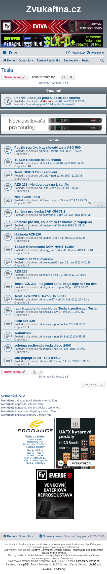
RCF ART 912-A (35, 453)
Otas (45, 187)
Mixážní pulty (35, 439)
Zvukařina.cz (53, 9)
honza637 (49, 299)
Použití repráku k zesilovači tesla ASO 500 (47, 147)
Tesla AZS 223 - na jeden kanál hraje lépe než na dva (55, 284)
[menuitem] (13, 53)
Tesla (7, 70)
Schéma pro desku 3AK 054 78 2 (39, 211)
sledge (47, 225)
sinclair (47, 311)
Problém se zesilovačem (33, 259)
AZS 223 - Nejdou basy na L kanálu (41, 184)
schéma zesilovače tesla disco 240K (42, 345)
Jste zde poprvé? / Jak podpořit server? (50, 104)
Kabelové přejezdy (35, 447)
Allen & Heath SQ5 (35, 463)
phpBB (24, 564)
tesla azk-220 (24, 321)
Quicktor (48, 163)
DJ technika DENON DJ (35, 444)
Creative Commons (41, 550)
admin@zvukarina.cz (87, 561)
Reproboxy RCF (35, 442)
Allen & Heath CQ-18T (35, 458)
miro (45, 150)
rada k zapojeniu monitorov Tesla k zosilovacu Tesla (55, 308)
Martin (47, 101)
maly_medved (51, 250)
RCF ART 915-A (35, 455)
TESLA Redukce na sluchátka (37, 160)
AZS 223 (20, 271)
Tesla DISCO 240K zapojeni (35, 172)
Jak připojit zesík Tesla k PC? (37, 358)
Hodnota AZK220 (27, 234)
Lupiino (47, 237)
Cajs (45, 175)
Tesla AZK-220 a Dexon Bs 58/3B (40, 296)
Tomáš (47, 348)
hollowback (49, 214)
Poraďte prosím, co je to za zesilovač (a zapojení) (53, 222)
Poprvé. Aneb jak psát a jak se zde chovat (47, 98)
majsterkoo (49, 287)
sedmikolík (22, 333)
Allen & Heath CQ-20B (35, 460)
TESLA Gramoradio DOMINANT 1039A (44, 247)
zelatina (47, 274)
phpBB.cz (94, 564)
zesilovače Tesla (27, 197)
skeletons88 (50, 262)
